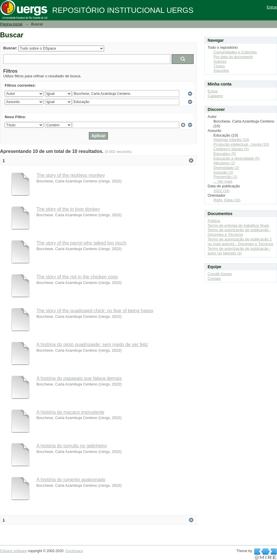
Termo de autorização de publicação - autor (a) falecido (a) (239, 250)
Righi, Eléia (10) (227, 200)
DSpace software (13, 551)
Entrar (272, 7)
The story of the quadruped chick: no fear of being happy (94, 310)
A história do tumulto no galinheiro (71, 445)
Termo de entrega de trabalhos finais (238, 225)
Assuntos (221, 70)
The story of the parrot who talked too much (81, 242)
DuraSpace (74, 551)
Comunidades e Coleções (235, 52)
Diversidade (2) (226, 167)
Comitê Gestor (220, 274)
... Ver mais (222, 181)
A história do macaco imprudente (70, 412)
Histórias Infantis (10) (231, 139)
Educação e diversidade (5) (236, 158)
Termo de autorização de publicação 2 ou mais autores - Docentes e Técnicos (240, 241)
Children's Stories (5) (231, 149)
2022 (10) (221, 191)
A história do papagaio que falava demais (79, 378)
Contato (214, 278)
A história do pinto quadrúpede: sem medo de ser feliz (92, 344)
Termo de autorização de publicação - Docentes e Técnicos (239, 232)
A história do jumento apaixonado (71, 479)
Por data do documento (233, 57)
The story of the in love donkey (68, 209)
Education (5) (224, 153)
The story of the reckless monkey (70, 175)
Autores (220, 61)
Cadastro (215, 96)
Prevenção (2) (225, 177)
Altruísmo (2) (224, 163)
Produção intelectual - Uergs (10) (241, 144)
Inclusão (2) (223, 172)
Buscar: (10, 48)
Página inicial (11, 24)
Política (214, 221)
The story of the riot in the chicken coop (77, 276)
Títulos (219, 66)
